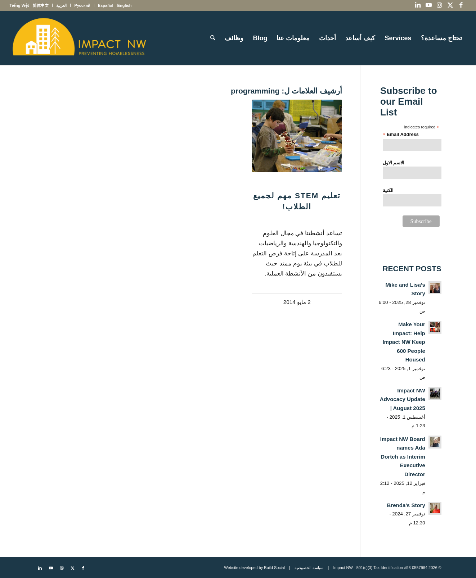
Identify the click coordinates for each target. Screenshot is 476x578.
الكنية (388, 190)
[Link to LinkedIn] (418, 5)
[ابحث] (213, 38)
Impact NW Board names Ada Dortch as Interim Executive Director (402, 456)
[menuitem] (124, 5)
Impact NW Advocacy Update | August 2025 (402, 399)
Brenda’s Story (406, 505)
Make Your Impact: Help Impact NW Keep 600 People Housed (403, 342)
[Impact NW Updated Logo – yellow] (78, 38)
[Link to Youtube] (428, 5)
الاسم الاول (394, 162)
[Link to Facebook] (461, 5)
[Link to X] (450, 5)
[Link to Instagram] (439, 5)
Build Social (274, 567)
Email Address (401, 135)
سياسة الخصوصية (309, 567)
